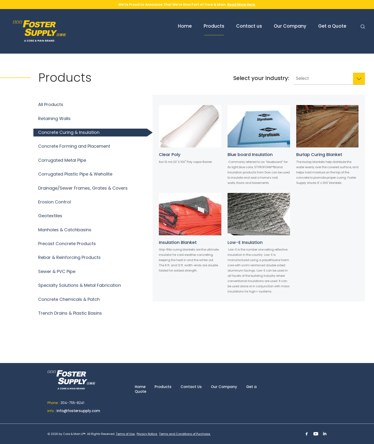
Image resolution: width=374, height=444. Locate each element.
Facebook (307, 433)
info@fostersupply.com (78, 410)
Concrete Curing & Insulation (68, 132)
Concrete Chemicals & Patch (69, 299)
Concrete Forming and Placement (74, 146)
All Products (50, 104)
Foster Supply (60, 31)
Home (71, 382)
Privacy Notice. (147, 434)
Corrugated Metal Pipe (62, 160)
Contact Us (191, 386)
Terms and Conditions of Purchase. (185, 434)
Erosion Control (54, 202)
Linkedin (325, 433)
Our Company (224, 386)
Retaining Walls (54, 118)
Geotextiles (50, 216)
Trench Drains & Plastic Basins (70, 313)
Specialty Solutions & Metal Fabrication (79, 285)
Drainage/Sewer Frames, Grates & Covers (83, 188)
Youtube (316, 433)
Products (163, 386)
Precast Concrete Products (67, 244)
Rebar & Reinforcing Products (69, 257)
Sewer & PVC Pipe (56, 271)
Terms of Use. (125, 434)
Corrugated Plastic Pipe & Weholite (75, 174)
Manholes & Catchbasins (64, 230)
